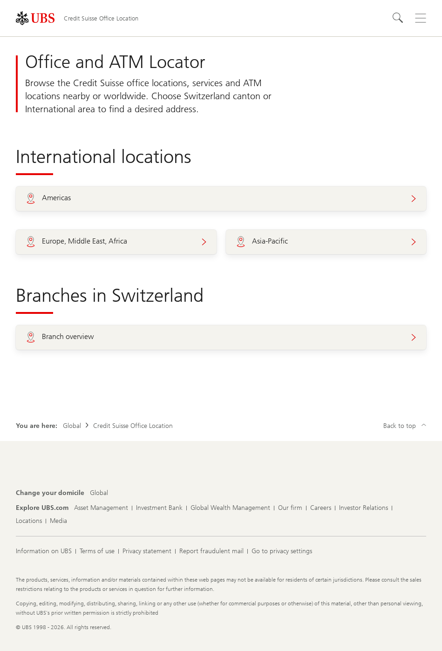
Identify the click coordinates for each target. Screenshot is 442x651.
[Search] (398, 18)
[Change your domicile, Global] (99, 493)
